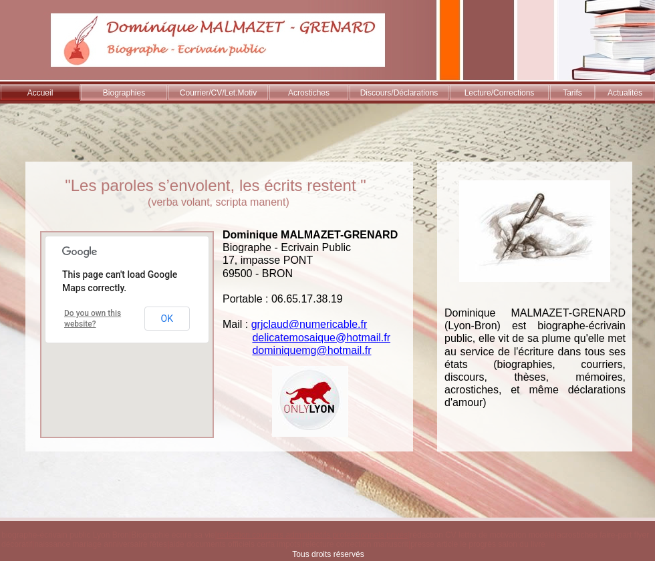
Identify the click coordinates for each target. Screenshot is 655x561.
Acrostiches (309, 93)
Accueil (40, 93)
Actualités (625, 93)
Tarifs (572, 93)
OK (167, 318)
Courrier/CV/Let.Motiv (218, 93)
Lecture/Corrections (500, 93)
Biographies (124, 93)
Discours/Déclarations (399, 93)
